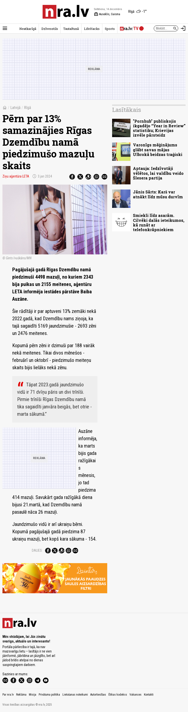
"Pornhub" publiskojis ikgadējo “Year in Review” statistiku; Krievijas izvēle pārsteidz (159, 128)
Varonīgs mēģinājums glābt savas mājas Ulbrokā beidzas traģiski (157, 149)
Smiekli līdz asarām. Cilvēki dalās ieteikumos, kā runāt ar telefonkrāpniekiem (158, 222)
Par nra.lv (8, 694)
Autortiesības (98, 694)
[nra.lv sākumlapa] (66, 12)
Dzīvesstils (49, 29)
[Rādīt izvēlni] (5, 28)
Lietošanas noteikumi (75, 694)
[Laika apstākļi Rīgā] (137, 11)
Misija (32, 694)
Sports (110, 29)
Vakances (135, 694)
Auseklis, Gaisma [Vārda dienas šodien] (107, 14)
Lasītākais (126, 110)
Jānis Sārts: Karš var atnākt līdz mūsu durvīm (158, 194)
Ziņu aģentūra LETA (15, 176)
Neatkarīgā (27, 29)
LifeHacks (92, 29)
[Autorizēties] (183, 28)
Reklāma (21, 694)
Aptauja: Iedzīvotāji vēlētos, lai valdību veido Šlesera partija (158, 173)
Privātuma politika (49, 694)
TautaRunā (71, 29)
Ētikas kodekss (117, 694)
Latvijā (15, 107)
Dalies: (37, 550)
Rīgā (27, 107)
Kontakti (148, 694)
